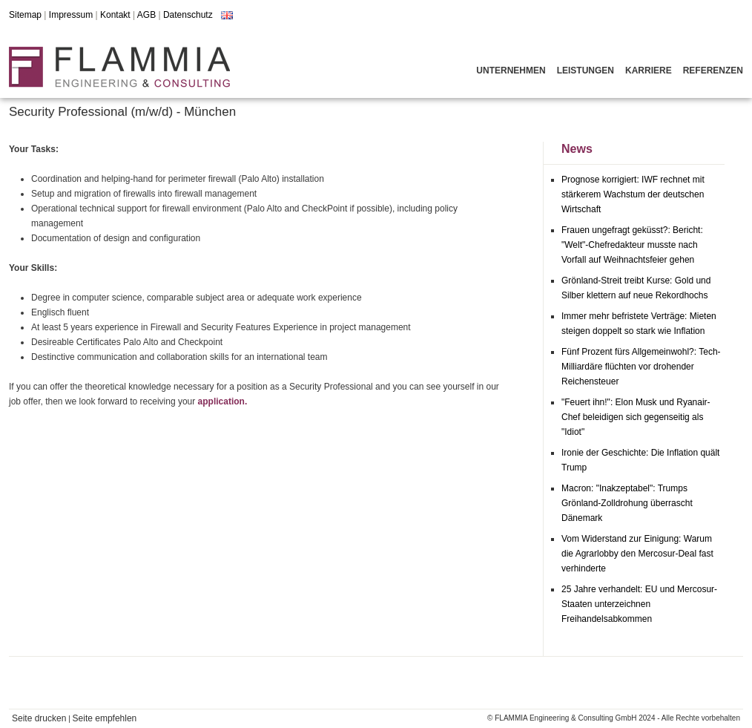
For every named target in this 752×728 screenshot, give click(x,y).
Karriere (648, 70)
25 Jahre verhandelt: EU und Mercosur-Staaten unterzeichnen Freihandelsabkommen (639, 604)
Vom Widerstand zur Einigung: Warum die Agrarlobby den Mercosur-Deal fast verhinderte (637, 554)
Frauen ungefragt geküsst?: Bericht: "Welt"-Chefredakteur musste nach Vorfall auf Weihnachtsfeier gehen (632, 245)
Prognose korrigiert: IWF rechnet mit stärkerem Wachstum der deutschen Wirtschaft (633, 194)
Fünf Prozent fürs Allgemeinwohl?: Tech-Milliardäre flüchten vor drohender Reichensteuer (641, 367)
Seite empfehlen (105, 718)
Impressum (71, 15)
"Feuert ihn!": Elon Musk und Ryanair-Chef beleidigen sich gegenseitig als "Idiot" (635, 417)
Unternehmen (510, 70)
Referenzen (713, 70)
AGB (146, 15)
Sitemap (25, 15)
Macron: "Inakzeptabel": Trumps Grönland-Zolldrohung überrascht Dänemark (627, 503)
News (577, 148)
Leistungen (585, 70)
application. (223, 401)
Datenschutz (188, 15)
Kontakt (115, 15)
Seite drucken (39, 718)
